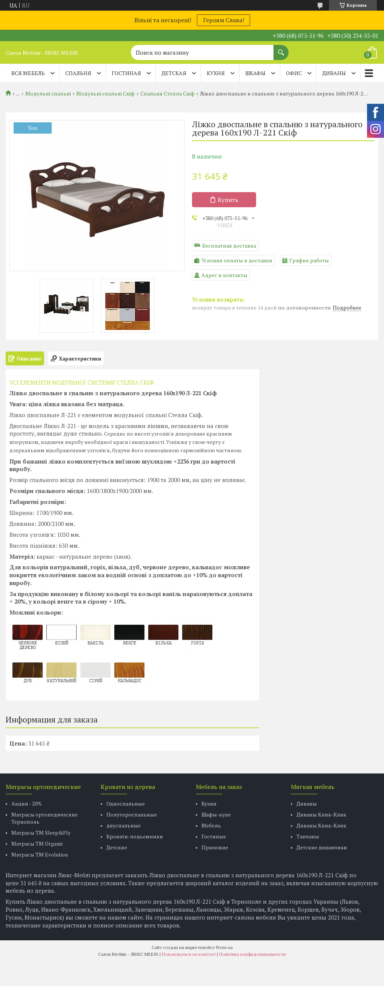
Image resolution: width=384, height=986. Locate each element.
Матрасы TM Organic (37, 843)
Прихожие (214, 847)
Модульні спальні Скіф (105, 93)
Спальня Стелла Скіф (167, 93)
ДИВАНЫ (334, 73)
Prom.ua (224, 947)
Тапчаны (307, 836)
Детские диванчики (321, 847)
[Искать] (281, 48)
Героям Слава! (223, 20)
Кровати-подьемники (134, 836)
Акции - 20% (26, 803)
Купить (228, 200)
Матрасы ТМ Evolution (39, 854)
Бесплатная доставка (229, 245)
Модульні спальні (48, 93)
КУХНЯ (216, 73)
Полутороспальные (131, 814)
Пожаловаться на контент (189, 954)
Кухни (209, 803)
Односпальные (125, 803)
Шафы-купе (216, 814)
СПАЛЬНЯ (78, 73)
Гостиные (213, 836)
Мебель (211, 825)
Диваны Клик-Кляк (321, 814)
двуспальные (123, 825)
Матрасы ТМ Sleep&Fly (41, 832)
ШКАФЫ (255, 73)
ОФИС (294, 73)
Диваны (306, 803)
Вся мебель (28, 73)
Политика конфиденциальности (252, 954)
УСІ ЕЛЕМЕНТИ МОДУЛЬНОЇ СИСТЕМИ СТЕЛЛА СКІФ (81, 382)
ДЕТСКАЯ (173, 73)
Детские (116, 847)
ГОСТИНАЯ (126, 73)
